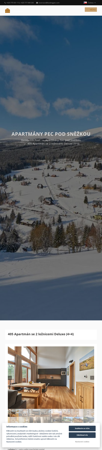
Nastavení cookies (82, 442)
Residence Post (30, 140)
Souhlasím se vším (82, 428)
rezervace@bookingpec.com (48, 3)
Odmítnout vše (82, 435)
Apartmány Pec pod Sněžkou (63, 140)
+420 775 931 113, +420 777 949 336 (19, 3)
